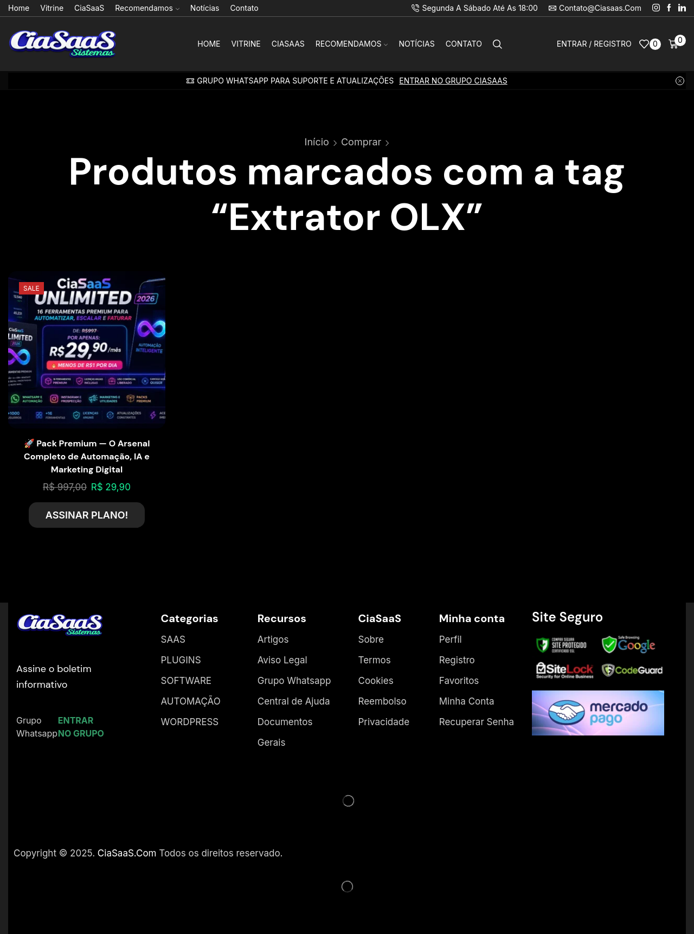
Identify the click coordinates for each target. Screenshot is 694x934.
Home (18, 7)
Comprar (361, 142)
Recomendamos (147, 7)
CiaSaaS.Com (127, 853)
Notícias (205, 7)
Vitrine (51, 7)
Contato (244, 7)
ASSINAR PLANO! (87, 515)
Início (317, 142)
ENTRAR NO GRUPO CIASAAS (453, 80)
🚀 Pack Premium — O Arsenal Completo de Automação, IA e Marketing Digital (87, 456)
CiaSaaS (89, 7)
